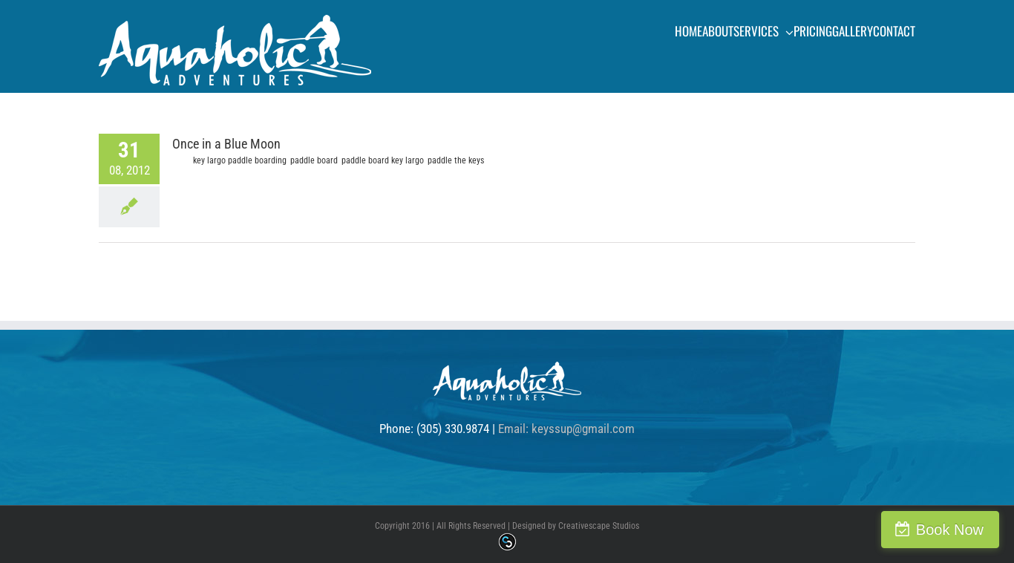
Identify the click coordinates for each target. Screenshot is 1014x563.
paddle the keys (456, 160)
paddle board (314, 160)
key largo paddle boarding (240, 160)
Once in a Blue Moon (226, 144)
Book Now (950, 529)
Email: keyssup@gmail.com (566, 428)
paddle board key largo (382, 160)
